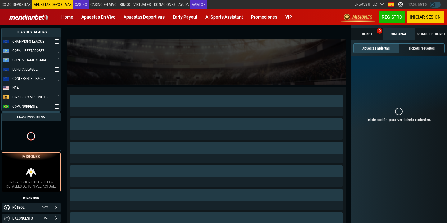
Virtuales (142, 4)
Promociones (264, 17)
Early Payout (185, 17)
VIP (288, 17)
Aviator (198, 4)
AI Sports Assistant (224, 17)
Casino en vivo (103, 4)
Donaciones (164, 4)
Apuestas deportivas (144, 17)
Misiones (358, 17)
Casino (81, 4)
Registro (392, 17)
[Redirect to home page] (29, 17)
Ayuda (183, 4)
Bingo (125, 4)
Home (67, 17)
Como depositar (16, 4)
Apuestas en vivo (98, 17)
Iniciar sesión (425, 17)
